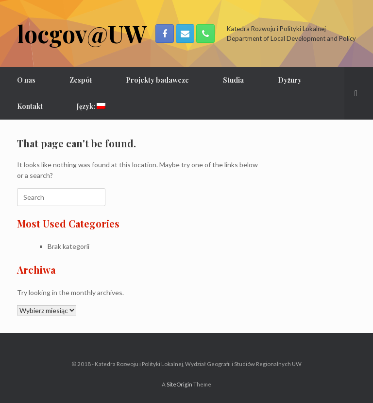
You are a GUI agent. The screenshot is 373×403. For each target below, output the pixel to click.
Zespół (80, 80)
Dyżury (290, 80)
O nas (26, 80)
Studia (233, 80)
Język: (91, 106)
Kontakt (30, 106)
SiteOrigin (179, 384)
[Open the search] (358, 93)
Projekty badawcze (157, 80)
